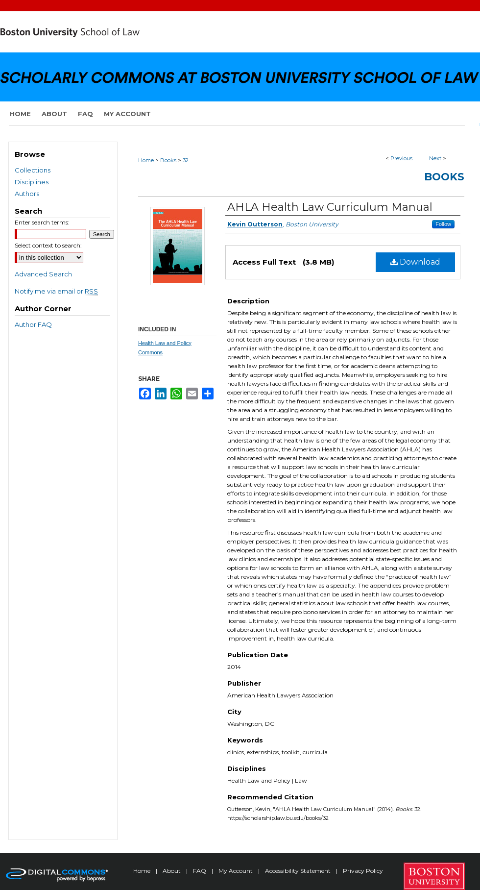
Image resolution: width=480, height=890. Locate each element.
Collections (32, 170)
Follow (443, 224)
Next (435, 158)
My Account (236, 870)
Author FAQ (33, 324)
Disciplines (31, 182)
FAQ (200, 870)
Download (415, 262)
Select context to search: (48, 245)
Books (168, 160)
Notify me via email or (56, 291)
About (172, 870)
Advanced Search (43, 274)
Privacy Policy (363, 870)
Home (146, 160)
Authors (27, 194)
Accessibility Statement (298, 870)
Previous (401, 158)
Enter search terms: (42, 222)
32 (186, 160)
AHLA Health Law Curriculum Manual (329, 207)
